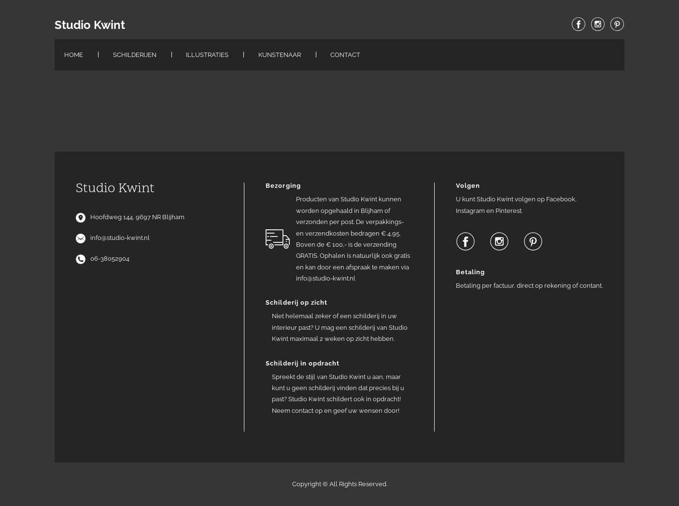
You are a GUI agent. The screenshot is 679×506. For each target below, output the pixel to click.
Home (73, 54)
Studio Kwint (90, 25)
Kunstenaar (279, 54)
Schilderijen (134, 54)
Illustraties (207, 54)
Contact (345, 54)
